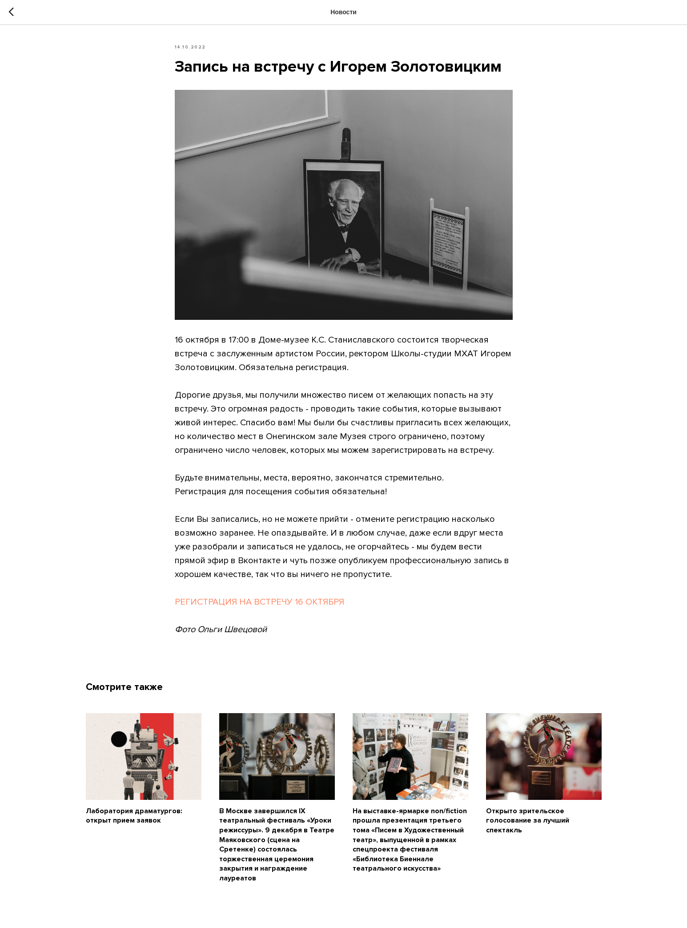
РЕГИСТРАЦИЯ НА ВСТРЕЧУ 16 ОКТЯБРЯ (259, 602)
